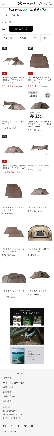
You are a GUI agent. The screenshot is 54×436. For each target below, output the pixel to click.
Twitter (11, 425)
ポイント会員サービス (13, 383)
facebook (18, 425)
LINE (25, 425)
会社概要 (7, 401)
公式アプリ (8, 378)
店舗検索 (7, 392)
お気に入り (45, 4)
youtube (32, 425)
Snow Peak (27, 3)
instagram (4, 425)
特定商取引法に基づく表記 (13, 414)
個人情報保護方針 (10, 411)
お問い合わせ (9, 396)
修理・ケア (8, 387)
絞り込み (19, 29)
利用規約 (6, 407)
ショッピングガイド (12, 373)
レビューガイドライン (12, 418)
